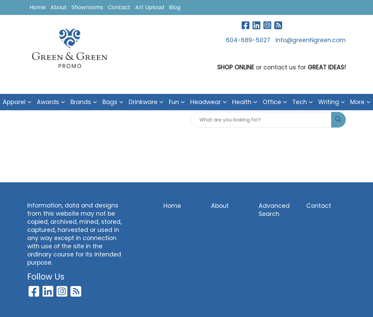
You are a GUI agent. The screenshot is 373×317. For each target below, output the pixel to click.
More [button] (357, 102)
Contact (119, 7)
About (58, 7)
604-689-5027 (248, 40)
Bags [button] (109, 102)
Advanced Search (274, 210)
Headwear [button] (205, 102)
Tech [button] (299, 102)
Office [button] (272, 102)
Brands (80, 102)
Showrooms (87, 7)
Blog (174, 7)
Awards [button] (48, 102)
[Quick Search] (261, 120)
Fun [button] (174, 102)
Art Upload (149, 7)
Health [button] (242, 102)
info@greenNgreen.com (310, 40)
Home (38, 7)
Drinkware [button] (143, 102)
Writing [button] (328, 102)
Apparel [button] (14, 102)
